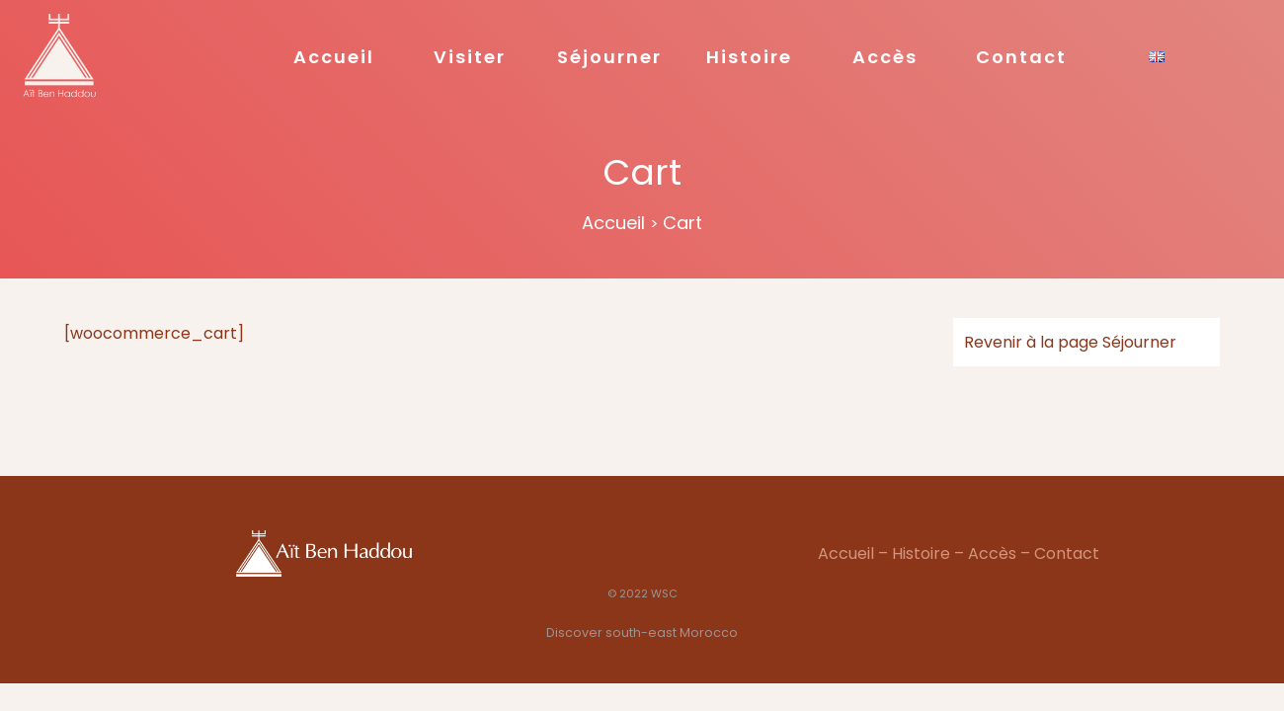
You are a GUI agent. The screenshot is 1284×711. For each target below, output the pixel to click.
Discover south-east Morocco (642, 632)
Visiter (470, 56)
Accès (885, 56)
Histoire (749, 56)
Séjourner (609, 56)
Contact (1021, 56)
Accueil (333, 56)
